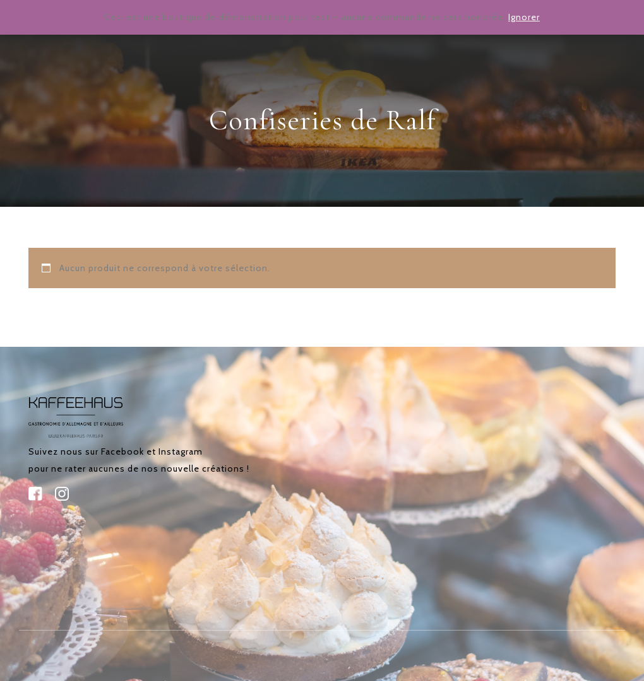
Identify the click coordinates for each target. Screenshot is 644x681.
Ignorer (524, 17)
